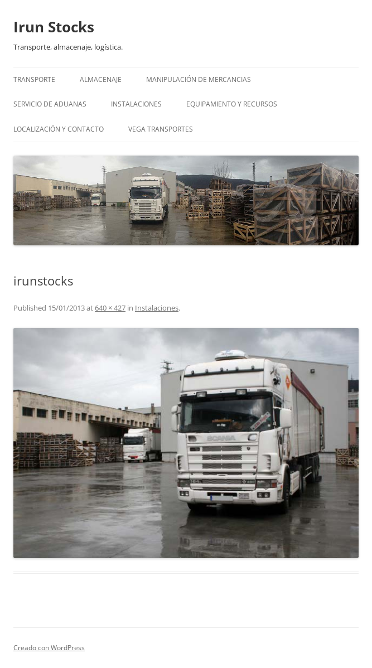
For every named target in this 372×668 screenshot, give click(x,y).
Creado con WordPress (49, 647)
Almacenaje (101, 79)
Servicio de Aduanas (49, 104)
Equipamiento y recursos (231, 104)
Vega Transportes (160, 129)
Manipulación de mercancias (198, 79)
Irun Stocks (53, 27)
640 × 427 (110, 308)
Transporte (34, 79)
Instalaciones (136, 104)
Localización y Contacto (58, 129)
